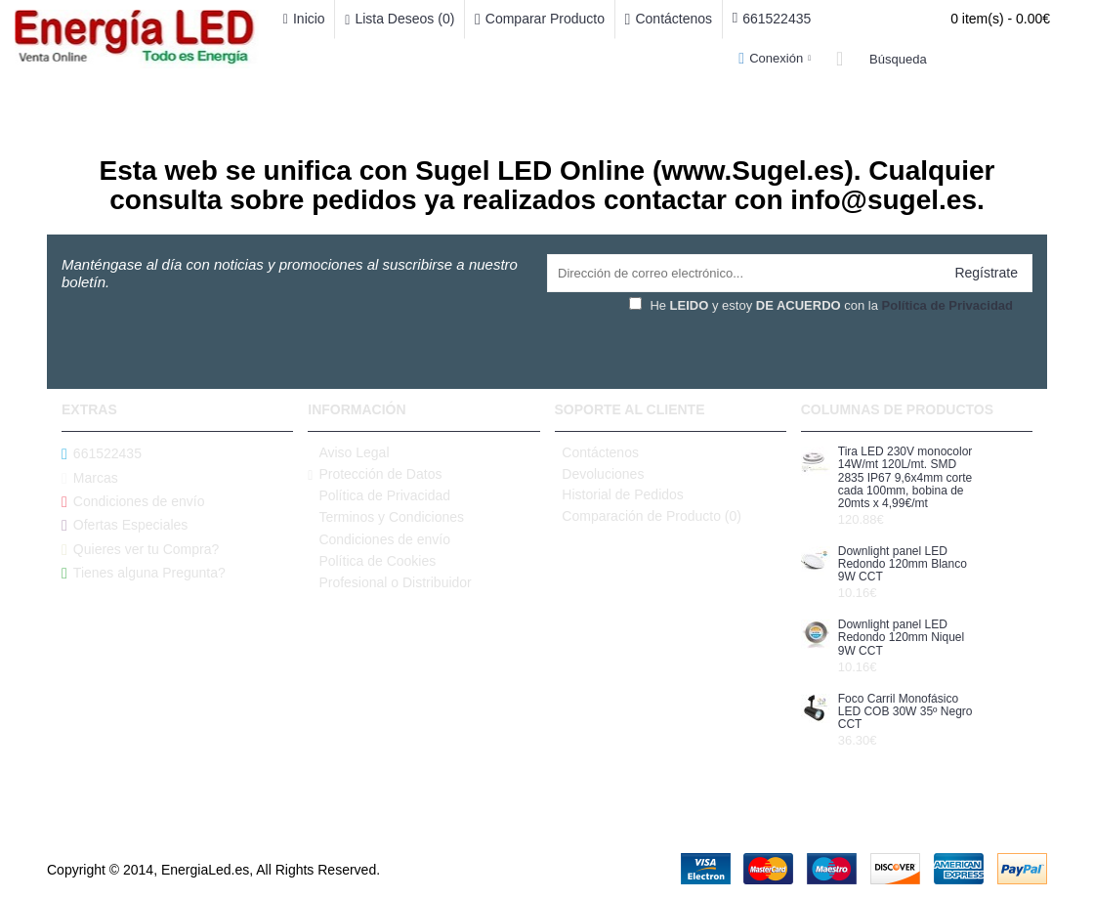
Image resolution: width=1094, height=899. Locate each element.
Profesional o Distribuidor (390, 583)
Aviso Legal (348, 453)
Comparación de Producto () (648, 516)
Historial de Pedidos (619, 494)
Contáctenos (597, 452)
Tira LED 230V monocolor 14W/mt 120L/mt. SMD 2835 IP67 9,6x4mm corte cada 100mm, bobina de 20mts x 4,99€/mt (905, 478)
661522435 (102, 454)
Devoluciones (600, 474)
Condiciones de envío (133, 501)
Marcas (90, 477)
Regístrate (986, 272)
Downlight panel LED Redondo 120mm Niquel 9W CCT (901, 638)
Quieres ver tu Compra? (140, 549)
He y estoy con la (821, 305)
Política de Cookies (372, 561)
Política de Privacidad (379, 496)
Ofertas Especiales (125, 525)
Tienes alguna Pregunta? (144, 573)
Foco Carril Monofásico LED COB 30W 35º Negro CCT (905, 712)
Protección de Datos (375, 474)
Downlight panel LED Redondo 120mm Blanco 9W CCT (902, 564)
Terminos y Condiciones (386, 517)
